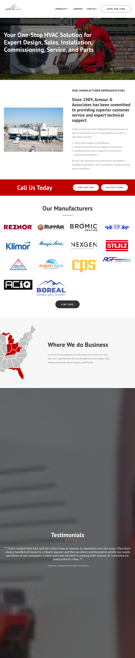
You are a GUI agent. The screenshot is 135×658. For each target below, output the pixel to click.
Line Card (67, 304)
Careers (78, 8)
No (7, 517)
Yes (7, 514)
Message (12, 522)
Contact (92, 8)
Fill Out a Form (114, 187)
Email (10, 498)
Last (70, 493)
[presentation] (22, 548)
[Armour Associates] (14, 8)
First (6, 493)
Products (62, 8)
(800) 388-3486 (86, 187)
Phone (75, 498)
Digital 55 (45, 648)
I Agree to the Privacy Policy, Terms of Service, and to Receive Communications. (46, 560)
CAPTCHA (9, 541)
